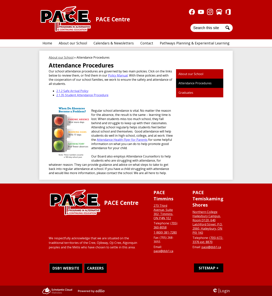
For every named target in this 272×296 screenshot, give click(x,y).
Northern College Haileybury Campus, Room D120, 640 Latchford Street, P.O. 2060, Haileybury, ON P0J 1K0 (207, 222)
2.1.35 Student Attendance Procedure (82, 95)
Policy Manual (118, 75)
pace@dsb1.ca (163, 251)
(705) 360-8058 (165, 225)
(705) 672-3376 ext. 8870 (207, 240)
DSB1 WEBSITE (65, 268)
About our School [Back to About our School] (61, 57)
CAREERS (95, 268)
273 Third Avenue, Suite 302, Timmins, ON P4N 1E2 (163, 212)
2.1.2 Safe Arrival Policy (72, 91)
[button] (73, 43)
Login (221, 290)
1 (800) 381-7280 (165, 232)
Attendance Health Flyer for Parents (122, 140)
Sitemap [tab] (207, 267)
